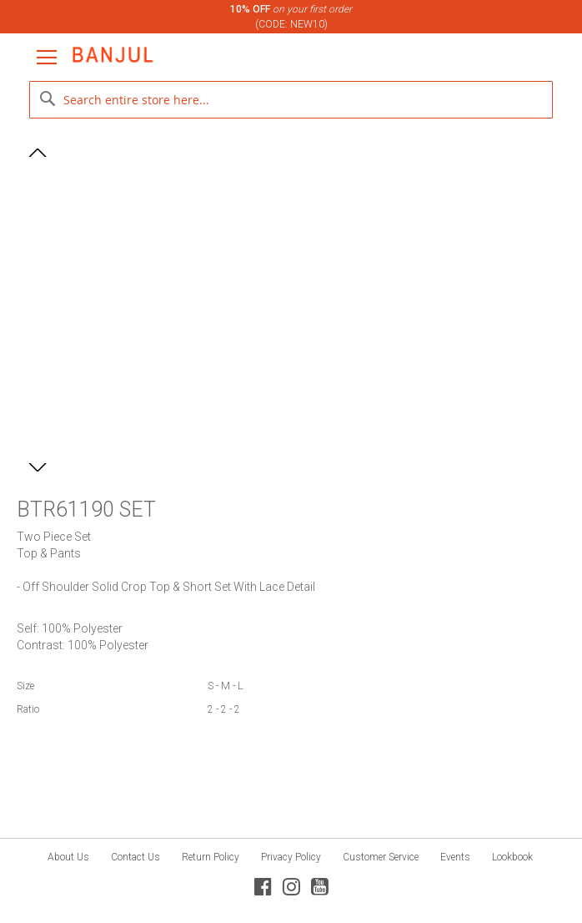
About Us (68, 857)
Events (455, 857)
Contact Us (135, 857)
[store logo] (112, 54)
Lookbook (512, 857)
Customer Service (381, 857)
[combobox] (291, 100)
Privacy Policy (291, 857)
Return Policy (210, 857)
